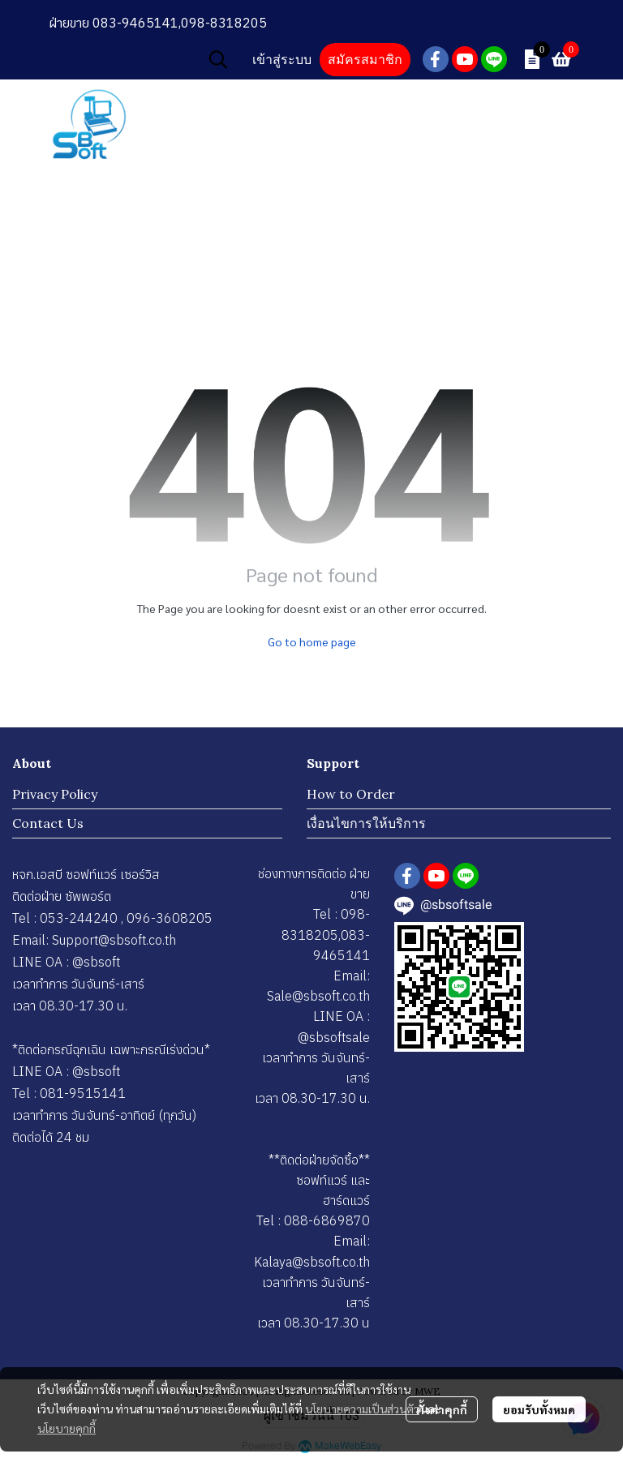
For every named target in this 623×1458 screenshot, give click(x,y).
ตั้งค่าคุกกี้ (441, 1409)
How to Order (351, 794)
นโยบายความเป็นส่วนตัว (362, 1408)
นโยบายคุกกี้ (66, 1428)
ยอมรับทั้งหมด (539, 1409)
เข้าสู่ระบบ (282, 59)
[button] (218, 59)
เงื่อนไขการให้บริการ (366, 823)
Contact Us (48, 823)
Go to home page (312, 641)
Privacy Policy (54, 794)
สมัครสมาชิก (365, 59)
